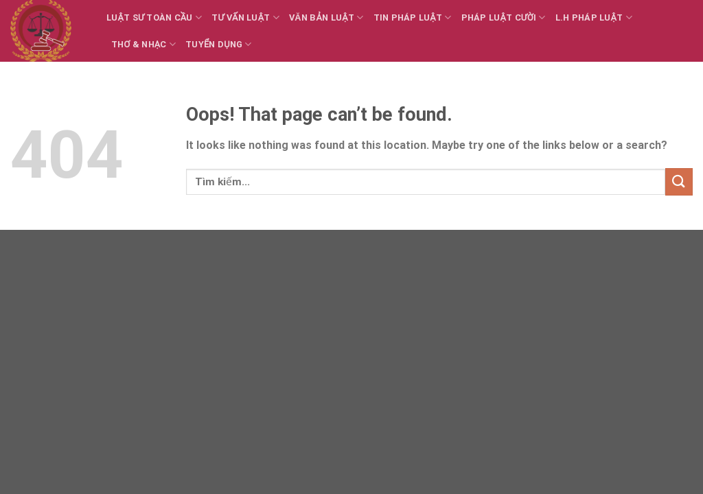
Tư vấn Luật (245, 17)
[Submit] (679, 181)
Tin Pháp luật (412, 17)
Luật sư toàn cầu (154, 17)
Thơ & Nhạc (143, 44)
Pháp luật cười (503, 17)
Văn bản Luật (326, 17)
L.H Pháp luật (593, 17)
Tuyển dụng (218, 44)
